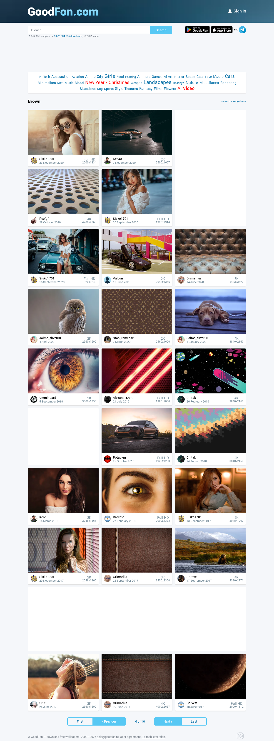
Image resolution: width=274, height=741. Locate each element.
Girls (110, 76)
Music (69, 83)
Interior (179, 76)
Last (194, 714)
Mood (79, 82)
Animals (143, 76)
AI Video (185, 88)
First (80, 714)
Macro (218, 76)
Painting (130, 77)
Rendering (228, 82)
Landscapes (158, 82)
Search (161, 30)
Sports (109, 88)
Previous (109, 714)
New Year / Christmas (107, 82)
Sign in (237, 11)
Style (119, 88)
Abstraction (60, 76)
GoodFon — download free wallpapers (55, 730)
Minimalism (47, 82)
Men (60, 83)
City (100, 76)
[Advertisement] (137, 54)
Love (208, 76)
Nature (192, 82)
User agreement (130, 730)
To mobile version (153, 730)
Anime (90, 76)
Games (157, 76)
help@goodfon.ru (108, 730)
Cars (230, 76)
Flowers (170, 88)
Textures (131, 88)
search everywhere (233, 101)
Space (190, 76)
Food (120, 76)
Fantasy (145, 88)
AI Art (168, 76)
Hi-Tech (44, 76)
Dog (100, 88)
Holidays (178, 83)
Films (158, 88)
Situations (88, 88)
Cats (200, 76)
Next (168, 714)
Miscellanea (209, 82)
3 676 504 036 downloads (68, 36)
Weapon (136, 83)
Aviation (78, 76)
